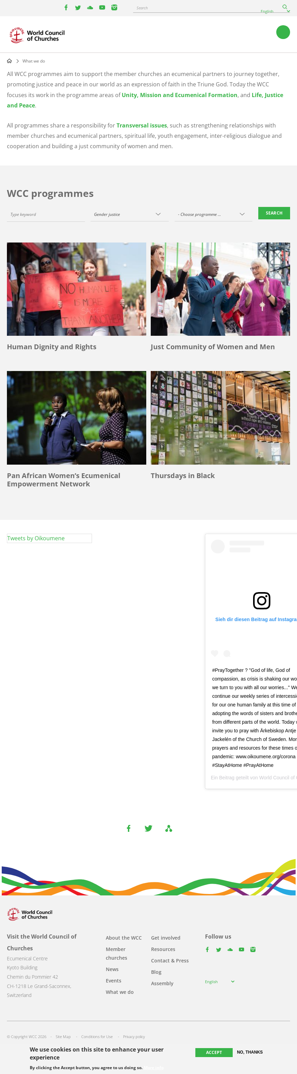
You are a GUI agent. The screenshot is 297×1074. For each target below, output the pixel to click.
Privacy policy (134, 1036)
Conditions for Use (97, 1036)
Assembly (162, 983)
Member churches (116, 953)
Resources (163, 949)
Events (113, 980)
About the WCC (124, 937)
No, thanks (250, 1052)
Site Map (63, 1036)
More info (154, 1067)
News (112, 969)
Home (9, 60)
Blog (156, 972)
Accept (214, 1052)
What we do (120, 992)
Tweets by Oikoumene (36, 538)
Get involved (165, 937)
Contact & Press (170, 960)
